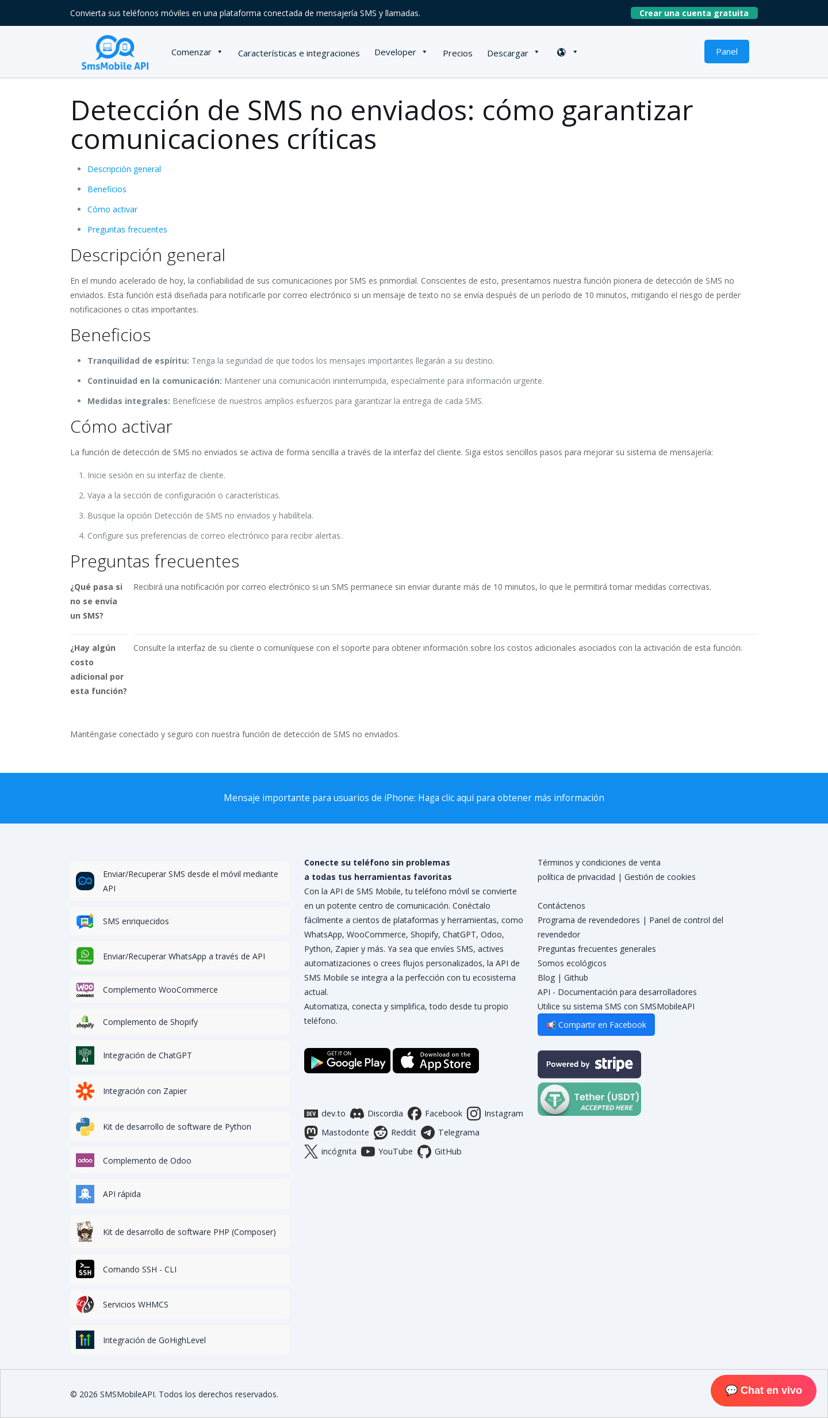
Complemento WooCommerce (160, 989)
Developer (395, 52)
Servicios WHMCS (135, 1304)
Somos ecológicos (572, 963)
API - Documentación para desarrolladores (617, 991)
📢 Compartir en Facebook (596, 1024)
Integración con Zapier (145, 1090)
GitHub (439, 1151)
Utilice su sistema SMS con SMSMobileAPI (616, 1006)
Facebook (435, 1113)
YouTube (387, 1151)
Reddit (395, 1132)
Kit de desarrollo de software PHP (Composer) (189, 1231)
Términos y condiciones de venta (599, 862)
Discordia (376, 1113)
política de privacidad (576, 876)
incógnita (330, 1151)
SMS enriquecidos (136, 921)
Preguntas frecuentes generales (597, 948)
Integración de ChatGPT (147, 1055)
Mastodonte (336, 1132)
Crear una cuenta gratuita (698, 12)
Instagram (495, 1113)
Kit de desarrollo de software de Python (177, 1126)
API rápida (122, 1193)
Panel (727, 51)
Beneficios (106, 189)
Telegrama (450, 1132)
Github (576, 977)
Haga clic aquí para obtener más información (511, 798)
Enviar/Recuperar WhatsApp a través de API (184, 956)
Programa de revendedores (589, 919)
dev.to (325, 1113)
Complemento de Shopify (150, 1021)
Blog (546, 977)
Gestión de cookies (660, 876)
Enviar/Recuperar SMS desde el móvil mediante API (190, 881)
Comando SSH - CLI (140, 1269)
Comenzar (191, 52)
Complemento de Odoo (147, 1160)
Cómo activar (112, 209)
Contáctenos (561, 905)
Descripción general (124, 168)
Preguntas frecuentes (127, 229)
